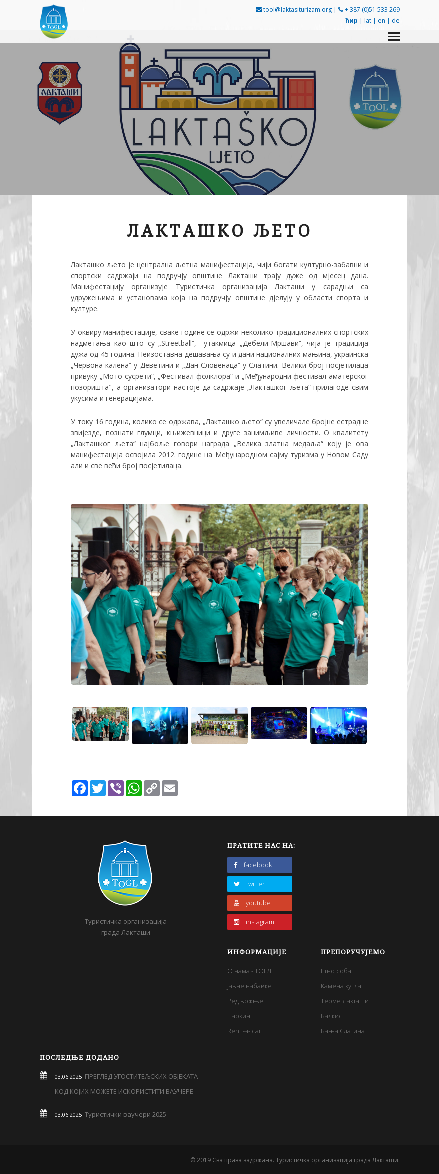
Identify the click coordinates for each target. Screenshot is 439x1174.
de (396, 20)
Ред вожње (245, 1000)
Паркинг (240, 1015)
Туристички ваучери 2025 (124, 1114)
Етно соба (336, 970)
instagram (254, 921)
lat (367, 20)
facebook (253, 864)
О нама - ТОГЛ (249, 970)
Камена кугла (341, 985)
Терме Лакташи (345, 1000)
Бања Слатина (343, 1030)
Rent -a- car (244, 1030)
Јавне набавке (249, 985)
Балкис (331, 1015)
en (381, 20)
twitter (249, 883)
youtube (252, 902)
